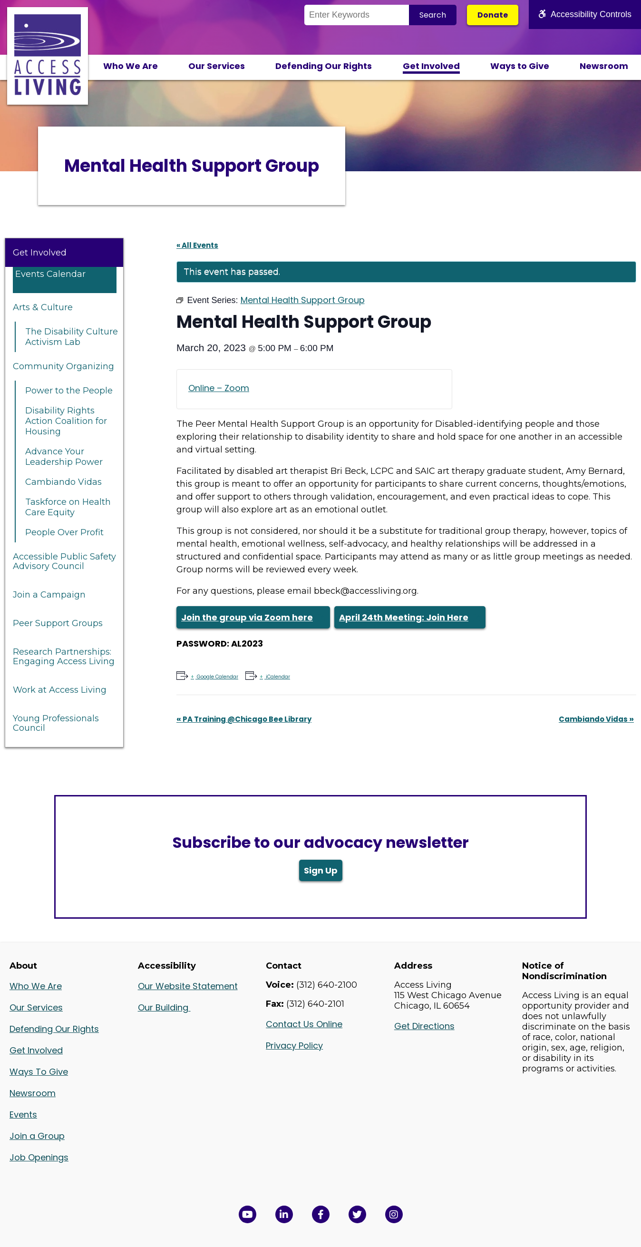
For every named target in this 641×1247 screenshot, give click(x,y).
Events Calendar (50, 274)
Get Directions (424, 1026)
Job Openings (39, 1157)
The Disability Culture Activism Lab (71, 336)
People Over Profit (64, 532)
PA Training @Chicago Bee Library (243, 719)
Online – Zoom (218, 388)
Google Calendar (216, 676)
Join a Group (37, 1136)
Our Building (164, 1007)
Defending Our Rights (323, 66)
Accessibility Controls (584, 14)
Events (23, 1114)
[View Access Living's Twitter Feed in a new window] (357, 1214)
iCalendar (277, 676)
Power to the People (69, 390)
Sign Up (321, 870)
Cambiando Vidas (63, 482)
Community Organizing (63, 366)
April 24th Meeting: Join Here (403, 617)
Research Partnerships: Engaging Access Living (64, 657)
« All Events (197, 245)
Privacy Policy (294, 1045)
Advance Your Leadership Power (64, 456)
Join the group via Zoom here (247, 617)
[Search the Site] (356, 15)
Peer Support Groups (58, 623)
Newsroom (604, 66)
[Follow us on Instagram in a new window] (394, 1214)
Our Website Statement (188, 986)
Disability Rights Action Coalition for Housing (66, 421)
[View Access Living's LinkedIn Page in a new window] (284, 1214)
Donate (492, 15)
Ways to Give (519, 66)
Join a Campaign (49, 594)
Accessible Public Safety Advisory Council (64, 561)
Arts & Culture (43, 307)
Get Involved (431, 66)
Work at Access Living (60, 690)
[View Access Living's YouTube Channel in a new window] (247, 1214)
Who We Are (130, 66)
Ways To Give (39, 1072)
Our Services (216, 66)
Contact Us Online (304, 1024)
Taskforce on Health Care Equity (68, 507)
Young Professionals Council (56, 723)
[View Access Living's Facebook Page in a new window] (321, 1214)
